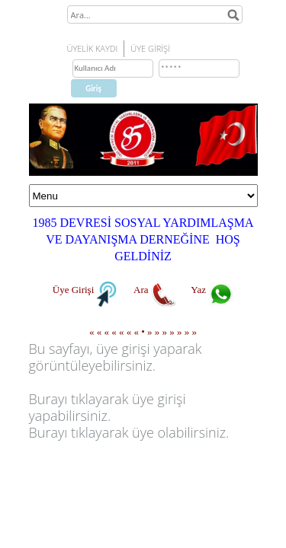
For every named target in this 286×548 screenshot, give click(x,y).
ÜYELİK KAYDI (92, 48)
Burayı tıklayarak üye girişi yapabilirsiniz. (107, 407)
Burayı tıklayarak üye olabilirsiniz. (129, 432)
